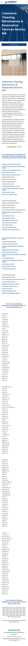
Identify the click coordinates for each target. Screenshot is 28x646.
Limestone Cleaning (7, 241)
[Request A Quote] (14, 44)
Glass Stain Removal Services (9, 227)
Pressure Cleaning (6, 266)
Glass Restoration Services (8, 218)
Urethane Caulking (6, 281)
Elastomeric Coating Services (9, 200)
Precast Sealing (6, 264)
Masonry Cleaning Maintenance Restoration (13, 246)
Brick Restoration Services (8, 172)
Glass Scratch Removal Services (10, 220)
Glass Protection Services (8, 215)
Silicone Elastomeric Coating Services (11, 279)
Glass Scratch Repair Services (9, 222)
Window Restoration (7, 290)
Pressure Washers (6, 268)
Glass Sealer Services (7, 224)
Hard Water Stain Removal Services (10, 229)
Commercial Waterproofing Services (11, 186)
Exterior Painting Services (8, 207)
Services (14, 241)
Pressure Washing (6, 274)
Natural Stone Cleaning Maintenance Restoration (14, 254)
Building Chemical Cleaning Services (11, 174)
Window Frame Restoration (9, 293)
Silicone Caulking (6, 277)
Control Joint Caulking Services (9, 194)
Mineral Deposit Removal (8, 249)
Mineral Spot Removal (7, 252)
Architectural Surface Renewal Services (11, 170)
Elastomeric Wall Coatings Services (10, 202)
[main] (14, 22)
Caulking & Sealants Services (9, 181)
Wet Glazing (5, 288)
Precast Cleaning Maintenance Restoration (12, 260)
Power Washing (6, 258)
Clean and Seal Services (8, 183)
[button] (2, 2)
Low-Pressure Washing (8, 243)
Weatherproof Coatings (8, 286)
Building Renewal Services (8, 177)
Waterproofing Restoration (8, 284)
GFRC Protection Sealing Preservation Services (13, 209)
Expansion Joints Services (8, 205)
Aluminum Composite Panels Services (11, 164)
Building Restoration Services (9, 179)
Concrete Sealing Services (8, 192)
